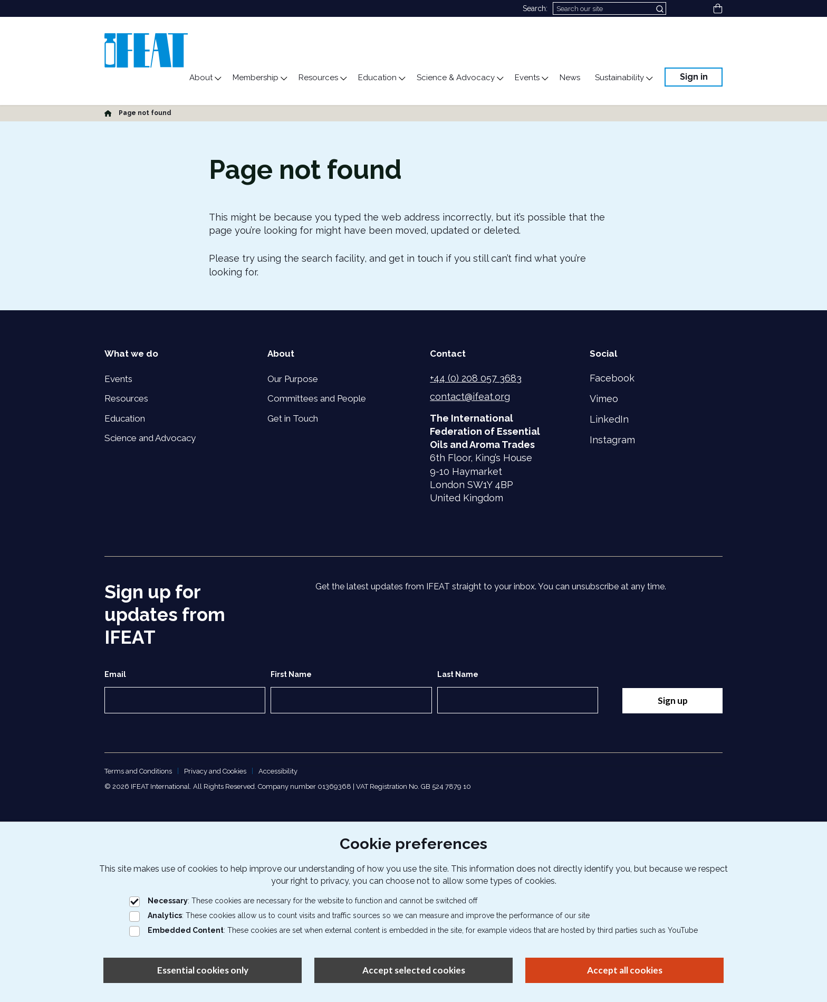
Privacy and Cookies (215, 771)
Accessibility (277, 771)
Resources (126, 398)
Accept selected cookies (413, 970)
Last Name (457, 674)
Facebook (612, 378)
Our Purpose (292, 379)
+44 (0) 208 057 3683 (476, 378)
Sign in (694, 77)
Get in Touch (292, 418)
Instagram (612, 439)
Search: (535, 8)
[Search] (609, 8)
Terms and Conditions (138, 771)
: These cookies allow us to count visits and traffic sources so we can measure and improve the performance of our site (359, 915)
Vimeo (604, 398)
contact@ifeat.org (470, 396)
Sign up (672, 700)
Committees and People (316, 398)
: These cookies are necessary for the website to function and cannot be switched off (303, 900)
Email (115, 674)
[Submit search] (661, 8)
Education (124, 418)
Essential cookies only (202, 970)
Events (118, 379)
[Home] (107, 113)
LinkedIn (609, 419)
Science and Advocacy (150, 438)
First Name (291, 674)
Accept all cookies (624, 970)
